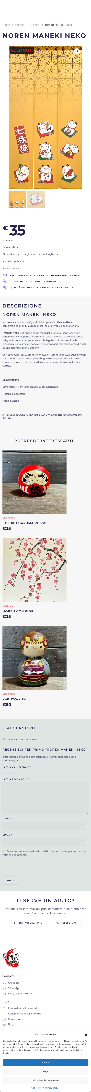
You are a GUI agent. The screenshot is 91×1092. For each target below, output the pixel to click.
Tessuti (20, 25)
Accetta (45, 1062)
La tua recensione (16, 779)
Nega (45, 1071)
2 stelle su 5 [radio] (6, 773)
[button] (86, 1034)
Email (7, 835)
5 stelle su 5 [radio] (13, 773)
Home (6, 25)
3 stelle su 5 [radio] (8, 773)
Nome (7, 818)
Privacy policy (51, 1088)
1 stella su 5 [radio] (3, 773)
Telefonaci (66, 923)
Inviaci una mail (28, 923)
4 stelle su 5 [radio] (11, 773)
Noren (35, 25)
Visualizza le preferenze (46, 1080)
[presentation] (27, 866)
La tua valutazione (16, 767)
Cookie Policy (37, 1088)
